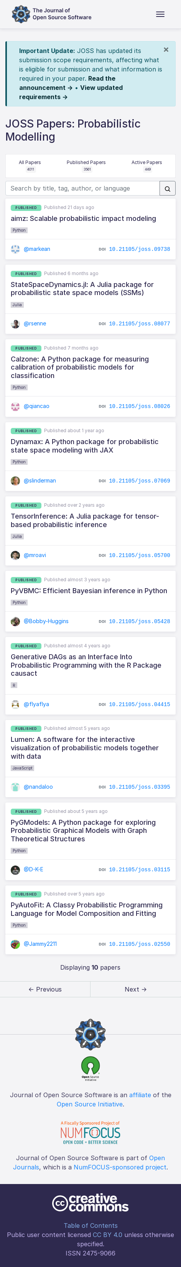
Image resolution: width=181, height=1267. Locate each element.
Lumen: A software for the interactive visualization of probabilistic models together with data (85, 747)
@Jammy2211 (34, 943)
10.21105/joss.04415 (139, 704)
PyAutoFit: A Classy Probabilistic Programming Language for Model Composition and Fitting (87, 909)
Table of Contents (91, 1225)
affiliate (140, 1095)
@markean (30, 248)
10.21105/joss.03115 (139, 870)
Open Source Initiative (90, 1104)
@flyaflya (30, 704)
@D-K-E (27, 869)
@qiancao (30, 406)
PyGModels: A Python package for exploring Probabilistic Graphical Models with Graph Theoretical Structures (83, 830)
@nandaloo (32, 786)
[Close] (166, 49)
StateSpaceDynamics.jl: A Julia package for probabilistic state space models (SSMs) (82, 288)
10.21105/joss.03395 (139, 787)
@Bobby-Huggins (40, 621)
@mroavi (28, 555)
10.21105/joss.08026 (139, 406)
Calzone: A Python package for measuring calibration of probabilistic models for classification (80, 367)
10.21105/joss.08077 (139, 324)
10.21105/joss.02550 (139, 944)
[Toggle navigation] (160, 14)
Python (19, 230)
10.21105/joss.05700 (139, 555)
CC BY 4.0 (107, 1235)
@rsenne (28, 323)
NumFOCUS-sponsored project (120, 1167)
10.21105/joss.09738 (139, 249)
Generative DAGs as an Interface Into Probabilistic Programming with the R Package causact (86, 665)
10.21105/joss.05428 (139, 622)
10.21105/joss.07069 (139, 481)
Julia (17, 304)
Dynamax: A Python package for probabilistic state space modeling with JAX (85, 446)
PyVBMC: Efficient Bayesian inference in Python (89, 591)
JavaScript (22, 768)
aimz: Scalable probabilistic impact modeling (83, 218)
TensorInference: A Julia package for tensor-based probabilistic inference (85, 520)
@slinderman (33, 480)
